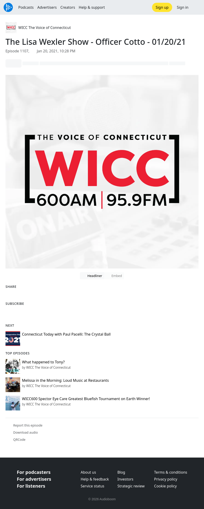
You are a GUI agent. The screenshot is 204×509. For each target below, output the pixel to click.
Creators (67, 7)
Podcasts (26, 7)
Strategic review (131, 486)
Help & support (92, 7)
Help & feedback (95, 479)
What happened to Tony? (43, 362)
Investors (125, 479)
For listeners (31, 486)
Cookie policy (165, 486)
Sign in (182, 7)
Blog (121, 472)
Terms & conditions (170, 472)
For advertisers (34, 479)
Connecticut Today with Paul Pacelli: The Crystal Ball (66, 334)
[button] (196, 7)
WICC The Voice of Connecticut (44, 27)
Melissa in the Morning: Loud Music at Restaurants (65, 380)
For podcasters (34, 472)
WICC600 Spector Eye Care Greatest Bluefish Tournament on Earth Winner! (86, 398)
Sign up (162, 7)
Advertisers (47, 7)
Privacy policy (165, 479)
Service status (92, 486)
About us (88, 472)
